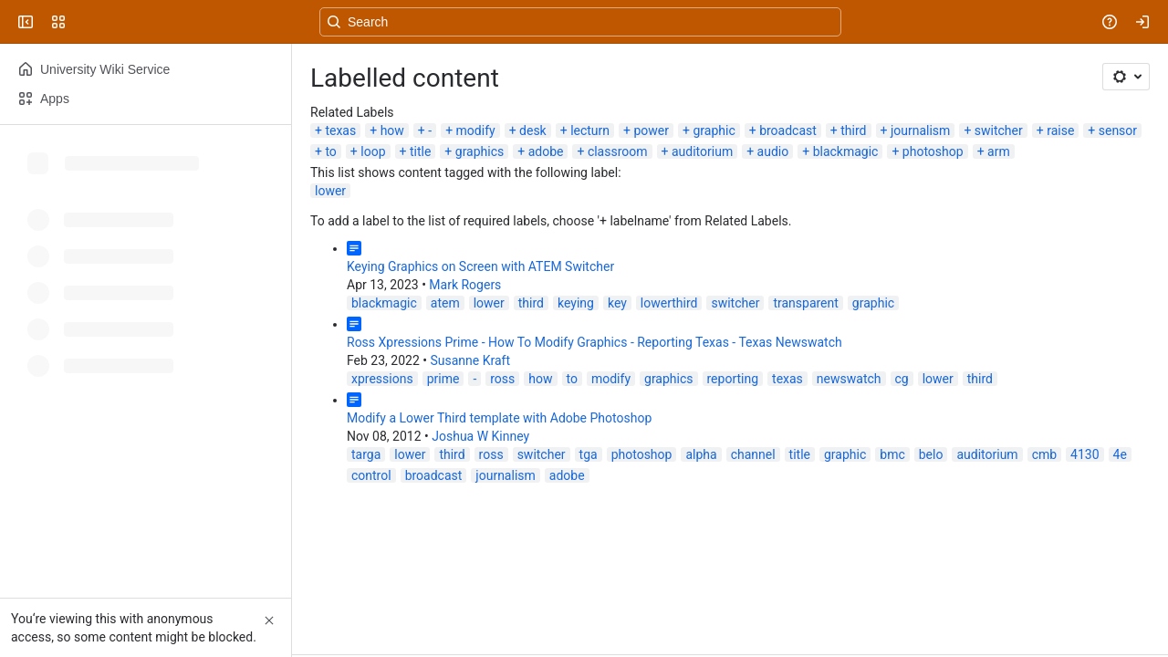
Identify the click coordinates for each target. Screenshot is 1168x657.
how (392, 130)
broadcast (788, 130)
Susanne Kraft (470, 360)
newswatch (849, 378)
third (853, 130)
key (617, 303)
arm (998, 151)
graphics (479, 151)
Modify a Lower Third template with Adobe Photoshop (499, 418)
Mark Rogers (465, 284)
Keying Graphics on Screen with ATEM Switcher (480, 266)
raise (1060, 130)
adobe (546, 151)
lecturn (590, 130)
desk (533, 130)
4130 (1084, 454)
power (651, 130)
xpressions (382, 378)
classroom (618, 151)
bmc (892, 454)
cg (902, 378)
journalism (920, 130)
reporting (733, 378)
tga (588, 454)
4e (1120, 454)
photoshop (933, 151)
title (420, 151)
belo (931, 454)
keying (576, 303)
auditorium (702, 151)
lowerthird (669, 303)
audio (773, 151)
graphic (714, 130)
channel (753, 454)
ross (502, 378)
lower (330, 190)
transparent (805, 303)
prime (443, 378)
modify (475, 130)
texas (340, 130)
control (371, 475)
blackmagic (846, 151)
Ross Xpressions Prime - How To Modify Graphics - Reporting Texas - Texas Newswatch (594, 342)
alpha (700, 454)
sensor (1118, 130)
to (330, 151)
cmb (1044, 454)
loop (372, 151)
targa (366, 454)
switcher (999, 130)
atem (445, 303)
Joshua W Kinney (480, 436)
